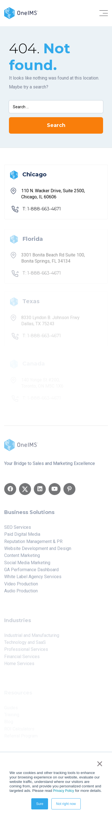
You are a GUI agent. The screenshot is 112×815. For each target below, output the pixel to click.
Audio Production (21, 592)
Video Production (21, 585)
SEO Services (17, 529)
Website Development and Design (37, 550)
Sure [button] (39, 804)
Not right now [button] (66, 804)
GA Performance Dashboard (31, 571)
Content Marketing (22, 557)
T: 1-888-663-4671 (41, 208)
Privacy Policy (63, 791)
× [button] (99, 764)
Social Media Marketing (27, 564)
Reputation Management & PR (33, 543)
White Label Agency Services (32, 578)
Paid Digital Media (22, 536)
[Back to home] (21, 12)
